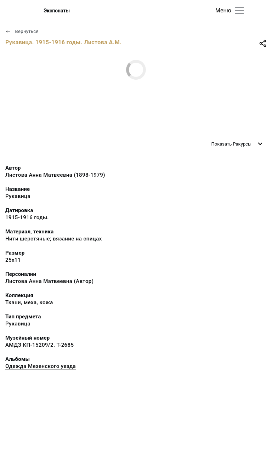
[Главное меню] (239, 10)
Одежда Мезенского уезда (40, 366)
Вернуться (22, 31)
